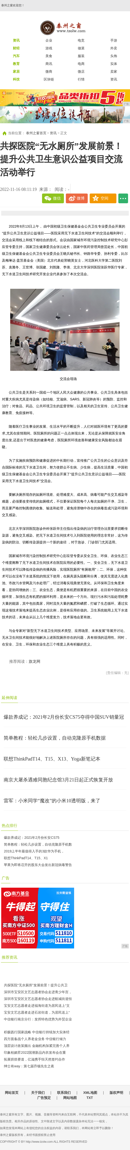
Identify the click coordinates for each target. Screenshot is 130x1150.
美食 (48, 56)
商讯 (48, 64)
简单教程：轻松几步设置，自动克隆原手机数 (38, 844)
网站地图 (70, 1098)
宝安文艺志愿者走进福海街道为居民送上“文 (37, 1006)
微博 (81, 198)
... (123, 198)
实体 (113, 64)
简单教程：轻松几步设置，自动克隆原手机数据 (55, 738)
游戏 (48, 48)
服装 (81, 56)
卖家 (113, 71)
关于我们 (38, 1093)
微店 (81, 71)
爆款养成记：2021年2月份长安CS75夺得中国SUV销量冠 (64, 717)
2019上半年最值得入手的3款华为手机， (34, 851)
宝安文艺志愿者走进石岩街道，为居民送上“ (37, 1012)
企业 (48, 40)
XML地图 (90, 1093)
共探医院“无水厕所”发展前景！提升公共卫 (35, 985)
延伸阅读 (9, 698)
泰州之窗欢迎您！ (13, 5)
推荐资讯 (9, 957)
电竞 (81, 40)
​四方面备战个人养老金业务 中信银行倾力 (35, 1039)
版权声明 (116, 1093)
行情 (81, 79)
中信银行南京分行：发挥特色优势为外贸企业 (38, 1019)
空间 (104, 198)
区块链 (49, 79)
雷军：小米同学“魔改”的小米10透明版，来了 (52, 800)
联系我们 (64, 1093)
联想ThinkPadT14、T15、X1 (26, 858)
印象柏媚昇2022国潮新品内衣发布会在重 (35, 1052)
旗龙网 (34, 661)
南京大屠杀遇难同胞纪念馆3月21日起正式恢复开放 (58, 779)
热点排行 (9, 825)
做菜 (81, 48)
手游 (113, 40)
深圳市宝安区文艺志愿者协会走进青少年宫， (38, 992)
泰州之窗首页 (36, 133)
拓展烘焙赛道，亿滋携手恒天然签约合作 (34, 1059)
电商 (81, 64)
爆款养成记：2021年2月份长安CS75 (31, 838)
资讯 (113, 79)
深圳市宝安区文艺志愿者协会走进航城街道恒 (38, 999)
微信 (57, 198)
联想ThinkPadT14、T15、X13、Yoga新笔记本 (52, 758)
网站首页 (11, 1093)
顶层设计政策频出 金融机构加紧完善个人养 (36, 1046)
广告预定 (44, 1098)
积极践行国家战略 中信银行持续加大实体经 (36, 1032)
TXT (90, 1098)
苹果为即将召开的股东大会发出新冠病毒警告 (38, 865)
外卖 (113, 48)
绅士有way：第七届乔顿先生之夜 (29, 1066)
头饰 (113, 56)
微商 (48, 71)
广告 (5, 878)
